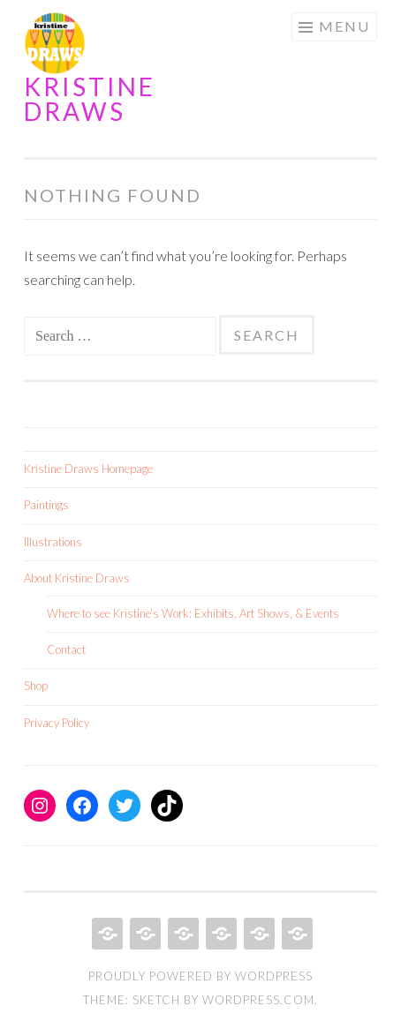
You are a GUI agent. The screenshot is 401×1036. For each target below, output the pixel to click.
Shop (36, 686)
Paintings (46, 505)
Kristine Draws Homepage (88, 469)
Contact (66, 649)
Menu (344, 26)
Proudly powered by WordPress (200, 976)
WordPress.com (258, 1000)
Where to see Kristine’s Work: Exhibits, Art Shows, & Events (193, 613)
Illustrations (53, 542)
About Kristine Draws (77, 578)
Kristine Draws (89, 98)
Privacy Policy (56, 723)
